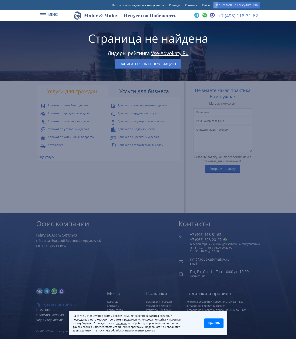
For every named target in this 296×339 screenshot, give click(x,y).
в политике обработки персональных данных (125, 330)
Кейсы (206, 5)
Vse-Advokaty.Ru (170, 53)
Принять (214, 323)
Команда (174, 5)
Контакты (191, 5)
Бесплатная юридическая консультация (138, 5)
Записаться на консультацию (236, 5)
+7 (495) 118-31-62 (238, 15)
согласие (121, 323)
